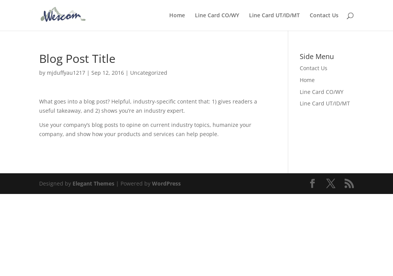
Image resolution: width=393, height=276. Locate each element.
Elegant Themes (93, 183)
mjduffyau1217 (66, 72)
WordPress (166, 183)
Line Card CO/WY (217, 16)
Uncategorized (148, 72)
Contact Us (324, 16)
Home (177, 16)
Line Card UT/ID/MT (274, 16)
